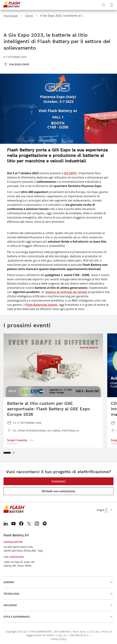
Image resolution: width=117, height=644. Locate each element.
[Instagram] (37, 523)
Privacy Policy (58, 639)
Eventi (29, 16)
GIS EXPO (70, 173)
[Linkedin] (6, 523)
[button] (7, 453)
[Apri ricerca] (103, 5)
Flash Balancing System (41, 305)
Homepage (11, 16)
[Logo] (12, 5)
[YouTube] (13, 523)
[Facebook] (21, 523)
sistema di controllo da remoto (66, 292)
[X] (29, 523)
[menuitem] (6, 523)
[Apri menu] (111, 5)
